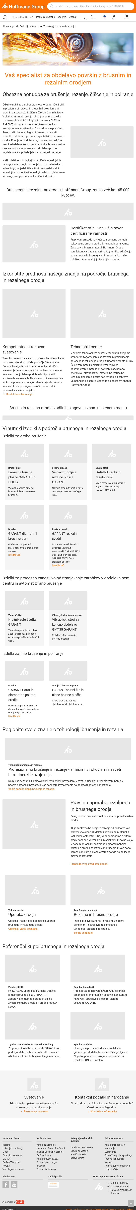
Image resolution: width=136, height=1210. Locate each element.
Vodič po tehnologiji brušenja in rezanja (31, 789)
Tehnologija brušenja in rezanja (59, 26)
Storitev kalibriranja (47, 1169)
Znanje (72, 17)
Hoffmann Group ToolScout (51, 1148)
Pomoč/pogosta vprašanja (118, 1155)
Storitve (62, 17)
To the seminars (83, 932)
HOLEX (6, 1165)
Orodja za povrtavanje (81, 1147)
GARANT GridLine (11, 1162)
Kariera (6, 1144)
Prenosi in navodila (114, 1158)
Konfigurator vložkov (48, 1158)
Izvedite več (14, 554)
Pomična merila (78, 1154)
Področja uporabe (45, 17)
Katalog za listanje (46, 1144)
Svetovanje (110, 1151)
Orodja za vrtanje (79, 1151)
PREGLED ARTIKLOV (22, 17)
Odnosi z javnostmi (12, 1155)
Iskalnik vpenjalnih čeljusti (50, 1151)
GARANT (7, 1158)
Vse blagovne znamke (13, 1169)
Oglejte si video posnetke (22, 928)
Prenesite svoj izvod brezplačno (88, 863)
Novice (108, 1162)
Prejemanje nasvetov (34, 1111)
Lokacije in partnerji (12, 1148)
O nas (5, 1151)
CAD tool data (44, 1155)
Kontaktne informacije (17, 394)
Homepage (9, 26)
